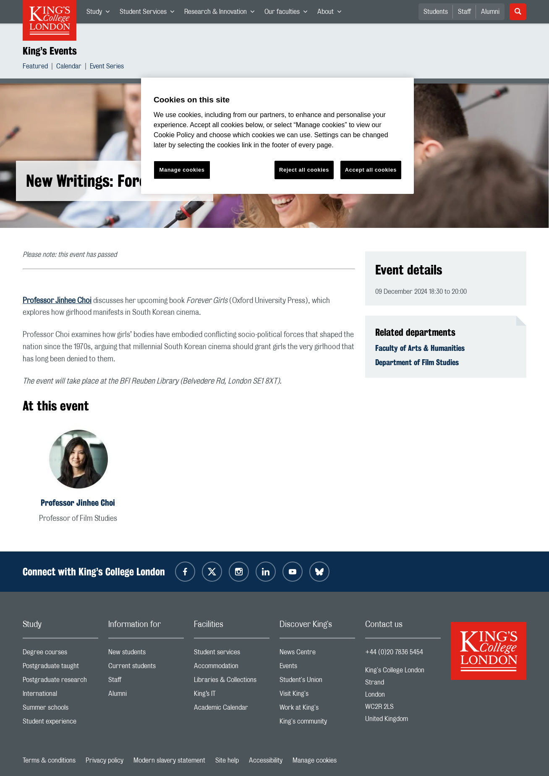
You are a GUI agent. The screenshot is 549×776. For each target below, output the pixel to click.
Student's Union (317, 682)
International (60, 695)
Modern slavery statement (169, 760)
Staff (464, 11)
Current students (146, 668)
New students (146, 654)
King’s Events (50, 51)
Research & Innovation (221, 13)
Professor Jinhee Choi (57, 301)
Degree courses (60, 654)
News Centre (317, 654)
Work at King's (317, 709)
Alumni (490, 11)
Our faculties (288, 13)
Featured (35, 67)
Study (100, 13)
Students (436, 11)
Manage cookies (315, 760)
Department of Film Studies (417, 362)
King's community (317, 723)
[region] (277, 136)
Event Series (107, 67)
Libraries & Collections (231, 682)
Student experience (60, 723)
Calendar (68, 67)
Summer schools (60, 709)
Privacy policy (104, 760)
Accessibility (265, 760)
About (331, 13)
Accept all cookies (371, 170)
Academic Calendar (231, 709)
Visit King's (317, 695)
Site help (227, 760)
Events (317, 668)
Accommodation (231, 668)
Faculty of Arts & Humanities (420, 347)
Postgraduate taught (60, 668)
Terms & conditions (49, 760)
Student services (231, 654)
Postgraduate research (60, 682)
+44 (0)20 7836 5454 (394, 652)
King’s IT (231, 695)
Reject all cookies (304, 170)
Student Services (149, 13)
